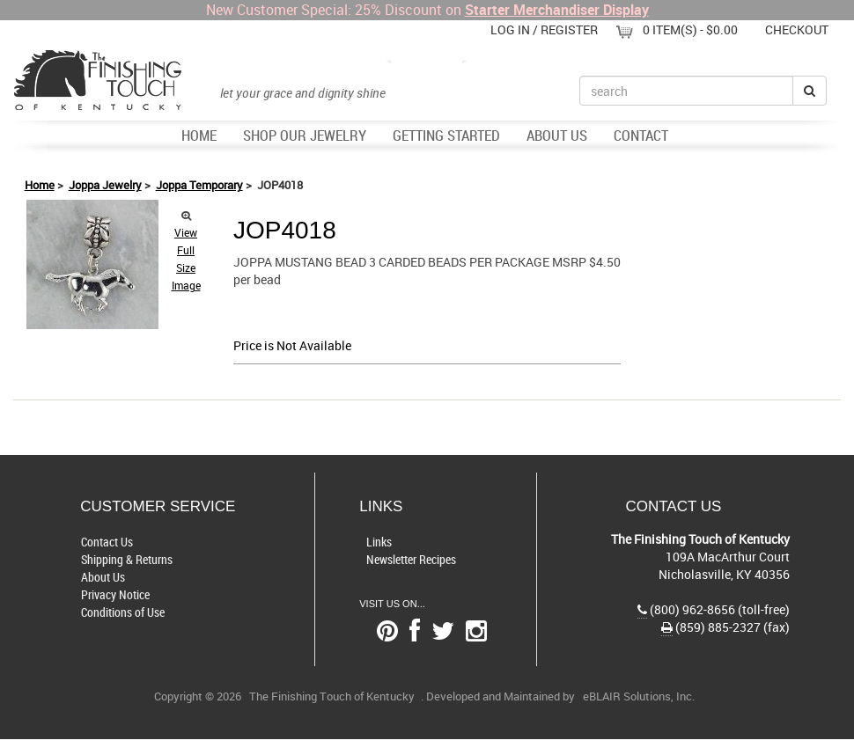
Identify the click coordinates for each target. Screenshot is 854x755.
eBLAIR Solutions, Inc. (639, 696)
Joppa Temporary (199, 185)
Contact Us (107, 541)
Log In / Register (544, 29)
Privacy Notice (115, 594)
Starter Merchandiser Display (557, 9)
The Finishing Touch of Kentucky (332, 696)
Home (199, 135)
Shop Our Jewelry (304, 135)
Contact (641, 135)
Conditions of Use (123, 612)
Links (379, 541)
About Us (556, 135)
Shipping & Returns (127, 559)
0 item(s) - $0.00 (690, 29)
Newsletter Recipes (411, 559)
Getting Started (446, 135)
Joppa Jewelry (105, 185)
